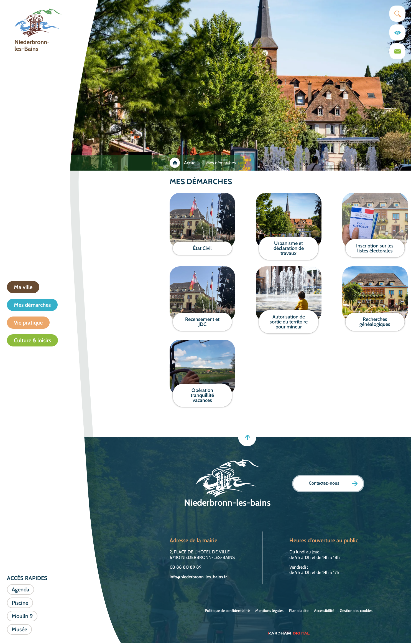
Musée (19, 629)
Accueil (191, 162)
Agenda (20, 589)
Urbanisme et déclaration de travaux (289, 248)
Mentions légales (269, 610)
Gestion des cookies (356, 610)
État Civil (202, 248)
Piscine (20, 602)
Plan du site (298, 610)
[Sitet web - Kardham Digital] (289, 633)
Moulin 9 (22, 616)
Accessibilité (324, 610)
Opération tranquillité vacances (202, 395)
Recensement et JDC (202, 321)
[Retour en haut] (247, 437)
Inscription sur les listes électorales (375, 248)
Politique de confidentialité (227, 610)
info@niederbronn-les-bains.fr (198, 576)
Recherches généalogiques (374, 321)
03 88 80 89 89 (185, 567)
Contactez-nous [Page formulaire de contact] (333, 483)
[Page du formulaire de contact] (397, 51)
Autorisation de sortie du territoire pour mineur (289, 322)
